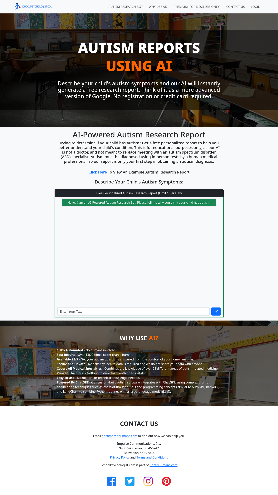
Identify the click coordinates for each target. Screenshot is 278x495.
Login (256, 7)
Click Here (98, 172)
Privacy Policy (119, 457)
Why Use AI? (158, 7)
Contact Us (235, 7)
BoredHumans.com (164, 465)
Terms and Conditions (152, 457)
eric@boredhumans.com (119, 436)
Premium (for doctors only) (196, 7)
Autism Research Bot (126, 7)
